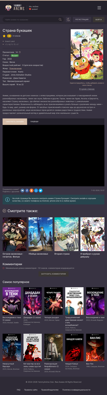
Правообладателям (49, 390)
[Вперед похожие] (104, 237)
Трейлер (34, 122)
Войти (99, 20)
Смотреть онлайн (15, 122)
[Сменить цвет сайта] (68, 19)
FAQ (18, 390)
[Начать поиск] (60, 19)
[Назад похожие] (2, 237)
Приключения (15, 68)
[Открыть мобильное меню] (99, 7)
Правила (30, 390)
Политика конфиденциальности (76, 390)
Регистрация (81, 19)
